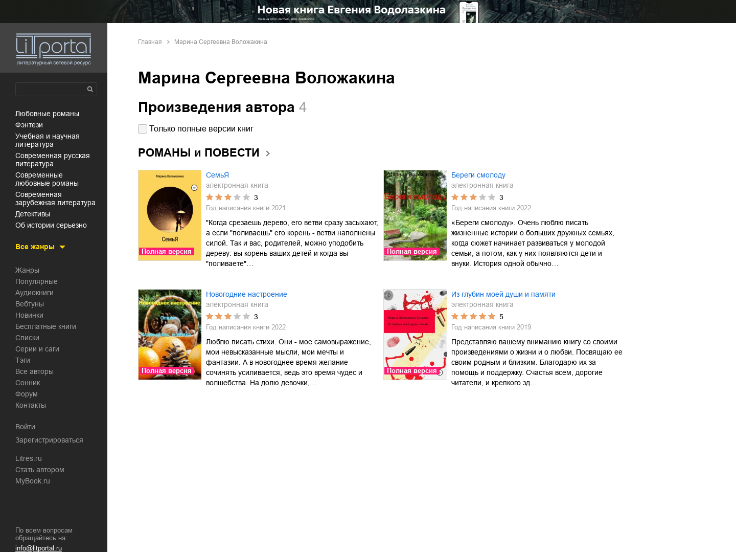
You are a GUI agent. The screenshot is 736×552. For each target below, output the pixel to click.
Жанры (27, 270)
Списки (27, 338)
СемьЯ (217, 175)
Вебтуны (29, 304)
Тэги (22, 360)
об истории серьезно (51, 225)
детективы (32, 214)
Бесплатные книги (45, 326)
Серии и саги (37, 349)
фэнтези (29, 125)
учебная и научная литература (47, 140)
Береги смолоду (478, 175)
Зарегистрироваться (49, 440)
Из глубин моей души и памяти (503, 294)
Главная (150, 42)
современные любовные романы (47, 179)
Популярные (36, 281)
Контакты (30, 405)
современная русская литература (52, 159)
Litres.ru (28, 458)
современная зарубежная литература (55, 198)
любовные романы (47, 113)
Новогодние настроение (246, 294)
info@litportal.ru (38, 548)
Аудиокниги (34, 293)
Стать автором (39, 470)
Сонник (27, 383)
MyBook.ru (32, 481)
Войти (25, 427)
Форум (26, 394)
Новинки (29, 315)
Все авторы (34, 371)
